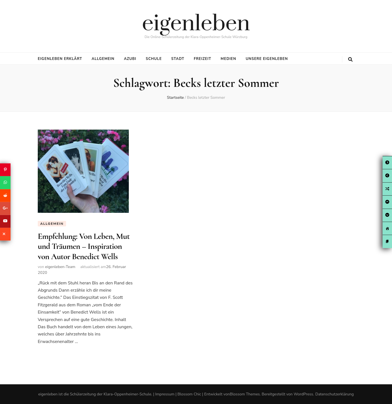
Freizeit (202, 58)
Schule (154, 58)
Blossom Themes (245, 394)
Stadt (177, 58)
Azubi (130, 58)
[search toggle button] (350, 59)
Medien (228, 58)
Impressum (164, 394)
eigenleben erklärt (60, 58)
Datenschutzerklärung (334, 394)
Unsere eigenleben (267, 58)
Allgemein (103, 58)
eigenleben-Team (60, 266)
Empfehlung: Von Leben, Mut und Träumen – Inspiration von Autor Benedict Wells (84, 246)
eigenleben (196, 24)
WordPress (303, 394)
